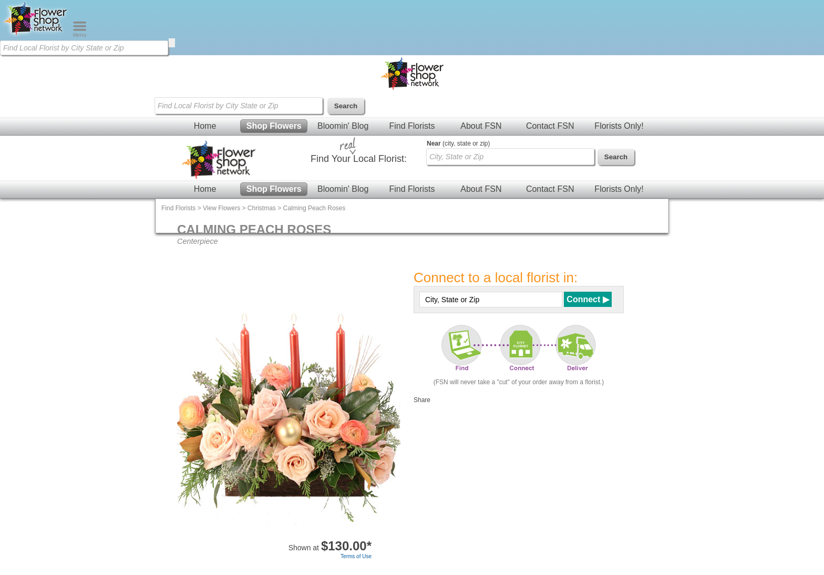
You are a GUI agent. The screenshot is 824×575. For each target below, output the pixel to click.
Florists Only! (618, 125)
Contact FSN (550, 125)
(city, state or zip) (458, 143)
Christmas (262, 208)
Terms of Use (356, 556)
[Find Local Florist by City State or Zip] (84, 47)
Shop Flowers (274, 125)
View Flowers (221, 208)
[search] (172, 42)
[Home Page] (36, 34)
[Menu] (80, 34)
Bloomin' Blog (342, 125)
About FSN (480, 125)
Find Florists (412, 125)
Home (205, 125)
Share (422, 400)
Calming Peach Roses (314, 208)
